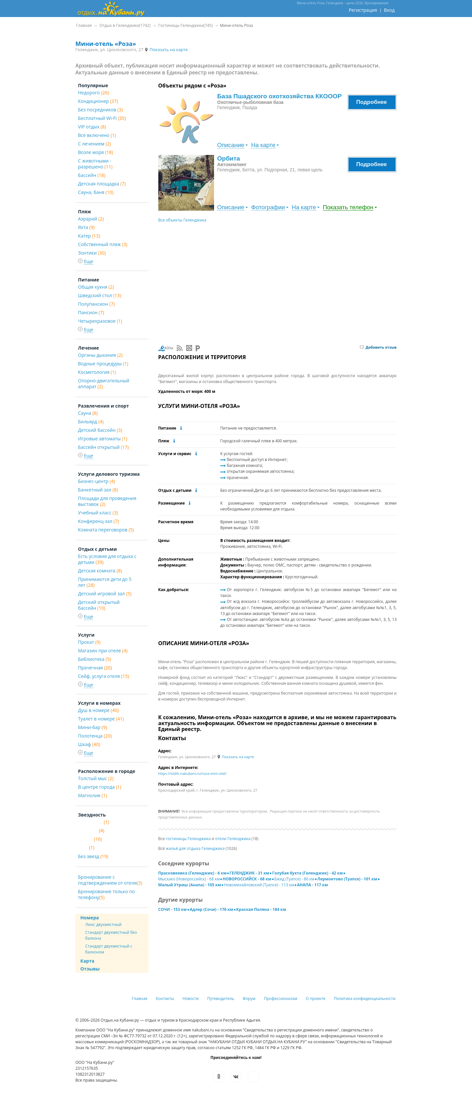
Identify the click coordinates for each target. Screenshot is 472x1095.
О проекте (315, 998)
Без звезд (93, 856)
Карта (87, 961)
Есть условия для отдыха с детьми (107, 559)
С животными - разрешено (95, 164)
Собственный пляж (102, 244)
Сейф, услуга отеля (103, 676)
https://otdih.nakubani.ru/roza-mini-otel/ (192, 773)
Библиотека (94, 659)
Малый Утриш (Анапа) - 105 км (189, 885)
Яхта (86, 227)
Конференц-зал (98, 521)
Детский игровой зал (104, 593)
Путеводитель (220, 998)
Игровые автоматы (102, 438)
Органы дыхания (100, 355)
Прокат (89, 642)
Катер (89, 236)
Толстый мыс (95, 778)
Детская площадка (102, 184)
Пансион (91, 312)
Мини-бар (92, 727)
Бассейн (91, 175)
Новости (191, 998)
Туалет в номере (101, 719)
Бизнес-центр (96, 481)
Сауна (88, 413)
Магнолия (92, 795)
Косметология (97, 372)
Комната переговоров (106, 530)
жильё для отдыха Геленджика (195, 848)
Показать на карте (165, 49)
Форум (249, 998)
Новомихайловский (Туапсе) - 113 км (259, 885)
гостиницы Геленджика (188, 838)
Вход (389, 10)
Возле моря (95, 152)
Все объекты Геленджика (182, 220)
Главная (140, 998)
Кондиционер (98, 101)
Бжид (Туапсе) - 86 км (294, 879)
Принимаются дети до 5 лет (104, 582)
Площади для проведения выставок (107, 501)
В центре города (99, 787)
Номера (89, 917)
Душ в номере (98, 710)
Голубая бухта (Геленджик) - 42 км (307, 873)
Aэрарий (91, 219)
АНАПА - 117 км (312, 885)
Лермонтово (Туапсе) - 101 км (347, 879)
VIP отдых (92, 127)
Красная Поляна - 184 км (261, 909)
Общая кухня (96, 287)
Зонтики (92, 253)
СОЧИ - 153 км (172, 909)
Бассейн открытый (103, 447)
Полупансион (96, 304)
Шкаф (89, 744)
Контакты (165, 998)
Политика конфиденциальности (365, 998)
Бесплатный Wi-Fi (102, 118)
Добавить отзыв (378, 347)
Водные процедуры (103, 363)
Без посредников (100, 109)
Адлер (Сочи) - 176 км (211, 909)
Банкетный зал (98, 490)
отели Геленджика (233, 838)
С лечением (94, 144)
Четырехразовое (100, 321)
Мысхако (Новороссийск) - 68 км (189, 879)
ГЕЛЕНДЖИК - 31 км (249, 873)
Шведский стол (99, 295)
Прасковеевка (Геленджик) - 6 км (192, 873)
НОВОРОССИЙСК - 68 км (247, 879)
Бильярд (91, 421)
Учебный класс (98, 512)
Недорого (93, 92)
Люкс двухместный (103, 924)
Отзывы (90, 969)
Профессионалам (280, 998)
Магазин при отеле (103, 650)
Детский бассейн (100, 430)
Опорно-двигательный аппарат (103, 383)
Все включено (97, 135)
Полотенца (95, 736)
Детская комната (100, 570)
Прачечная (95, 667)
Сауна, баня (95, 192)
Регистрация (363, 10)
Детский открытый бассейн (99, 605)
